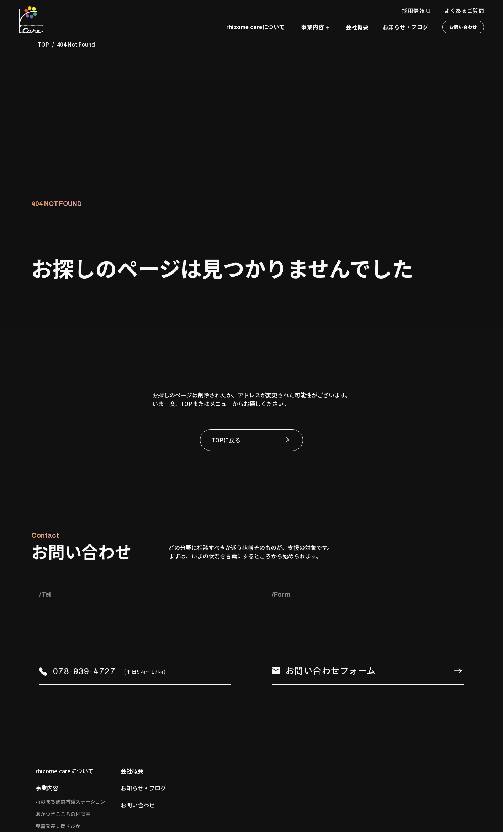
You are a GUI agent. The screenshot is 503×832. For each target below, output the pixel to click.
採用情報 (413, 10)
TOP (43, 44)
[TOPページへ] (31, 19)
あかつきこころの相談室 (63, 813)
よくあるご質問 (464, 10)
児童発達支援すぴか (58, 826)
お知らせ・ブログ (405, 27)
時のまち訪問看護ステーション (70, 801)
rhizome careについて (255, 27)
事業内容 (47, 788)
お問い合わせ (463, 27)
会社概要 (357, 27)
